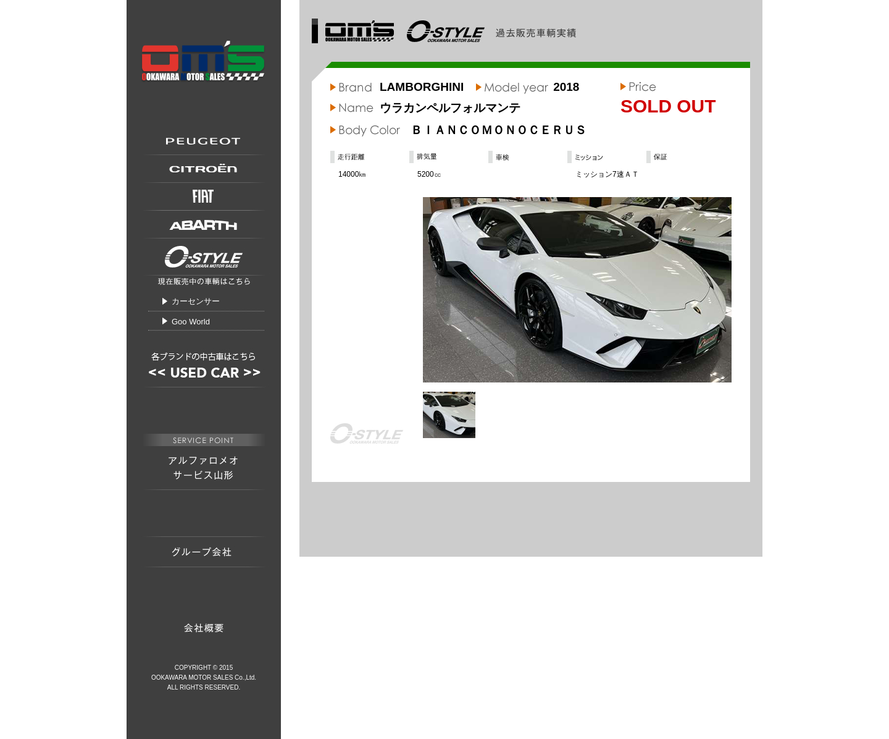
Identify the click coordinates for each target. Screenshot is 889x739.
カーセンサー (196, 301)
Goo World (191, 321)
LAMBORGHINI (422, 86)
